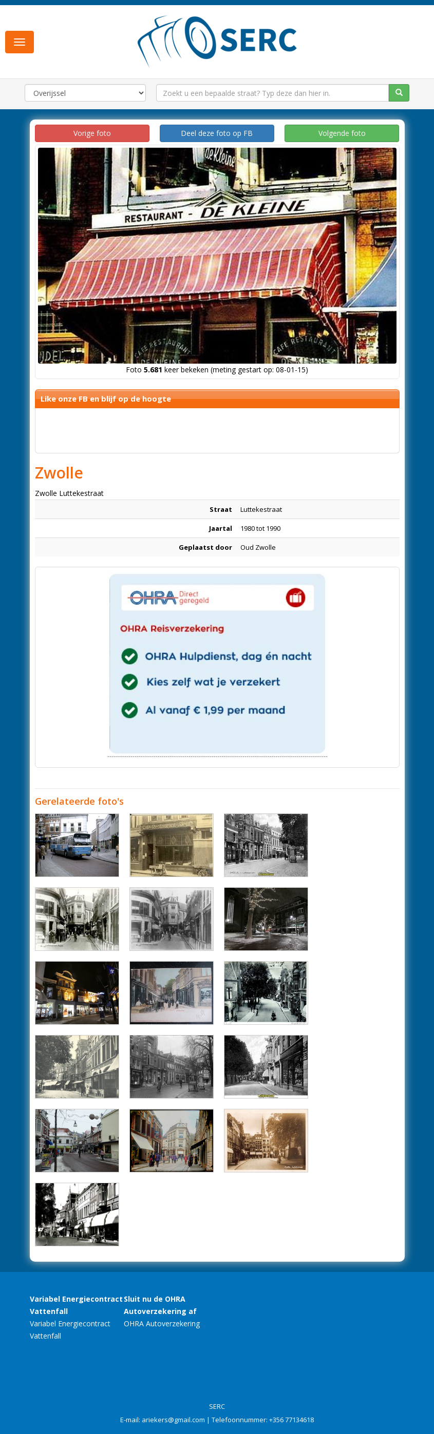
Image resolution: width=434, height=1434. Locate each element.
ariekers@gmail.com (173, 1419)
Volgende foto (342, 133)
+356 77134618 (291, 1419)
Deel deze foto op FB (217, 133)
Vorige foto (92, 133)
